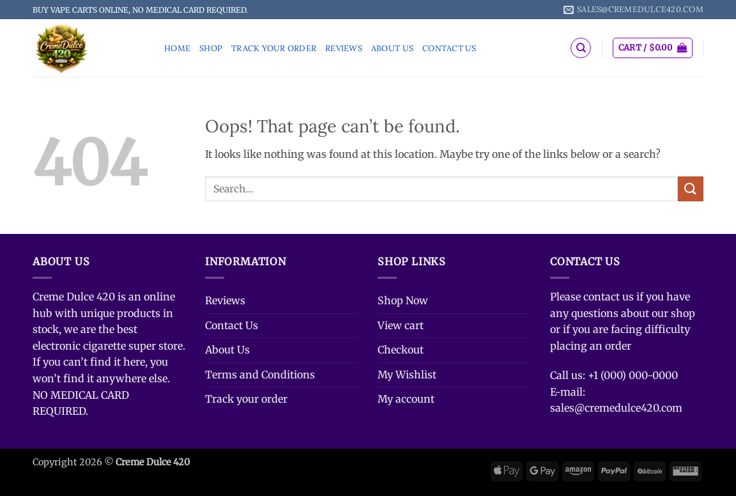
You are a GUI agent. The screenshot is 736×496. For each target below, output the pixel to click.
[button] (653, 48)
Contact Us (449, 48)
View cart (401, 325)
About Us (392, 48)
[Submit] (690, 188)
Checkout (401, 349)
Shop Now (403, 300)
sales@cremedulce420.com (616, 407)
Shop (210, 48)
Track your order (273, 48)
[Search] (581, 48)
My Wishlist (407, 374)
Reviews (343, 48)
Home (177, 48)
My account (406, 398)
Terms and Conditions (260, 374)
